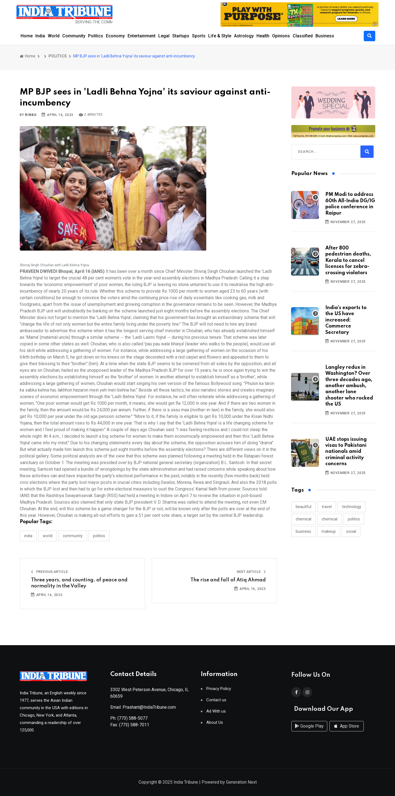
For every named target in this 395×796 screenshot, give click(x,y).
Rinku (30, 115)
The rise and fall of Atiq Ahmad (228, 580)
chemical (303, 519)
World (54, 35)
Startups (180, 35)
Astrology (244, 35)
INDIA (28, 536)
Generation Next (241, 782)
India (40, 35)
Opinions (281, 35)
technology (351, 506)
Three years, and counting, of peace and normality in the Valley (79, 583)
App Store (346, 731)
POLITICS (58, 56)
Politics (95, 35)
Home (27, 35)
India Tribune (186, 782)
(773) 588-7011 (134, 727)
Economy (115, 35)
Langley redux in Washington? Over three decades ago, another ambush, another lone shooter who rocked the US (349, 386)
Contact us (216, 702)
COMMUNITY (73, 536)
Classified (303, 35)
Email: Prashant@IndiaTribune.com (143, 709)
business (303, 531)
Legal (164, 35)
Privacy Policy (218, 691)
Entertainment (142, 35)
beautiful (303, 506)
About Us (214, 725)
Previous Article (49, 572)
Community (73, 35)
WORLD (47, 536)
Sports (198, 35)
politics (354, 519)
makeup (328, 531)
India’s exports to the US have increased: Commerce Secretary (345, 320)
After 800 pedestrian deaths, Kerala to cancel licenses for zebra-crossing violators (348, 260)
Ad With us (216, 714)
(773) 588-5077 (132, 720)
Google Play (309, 731)
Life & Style (219, 35)
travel (327, 506)
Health (262, 35)
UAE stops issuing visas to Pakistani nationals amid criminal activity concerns (346, 452)
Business (324, 35)
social (351, 531)
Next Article (251, 572)
